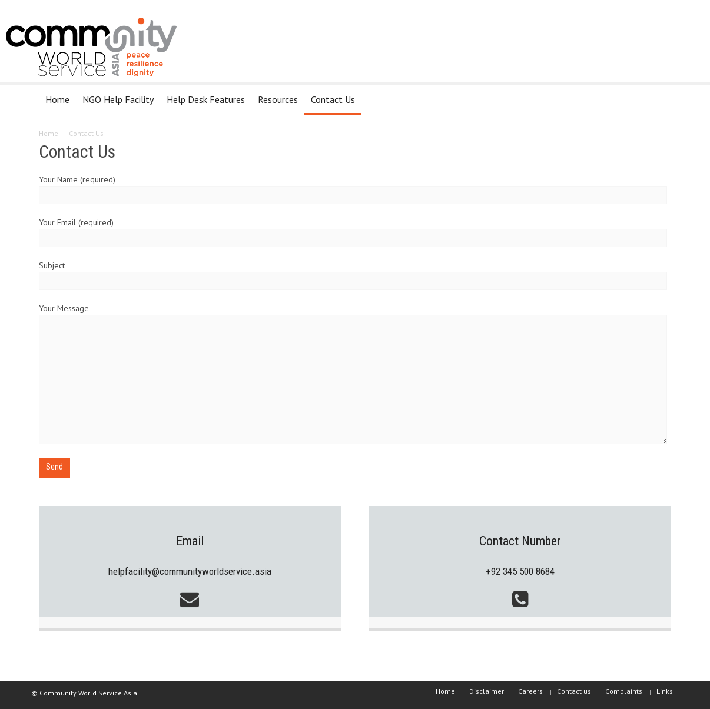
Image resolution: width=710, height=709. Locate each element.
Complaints (623, 691)
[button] (659, 99)
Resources (278, 99)
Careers (530, 691)
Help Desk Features (206, 99)
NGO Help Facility (118, 99)
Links (664, 691)
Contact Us (333, 99)
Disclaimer (486, 691)
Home (57, 99)
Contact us (574, 691)
